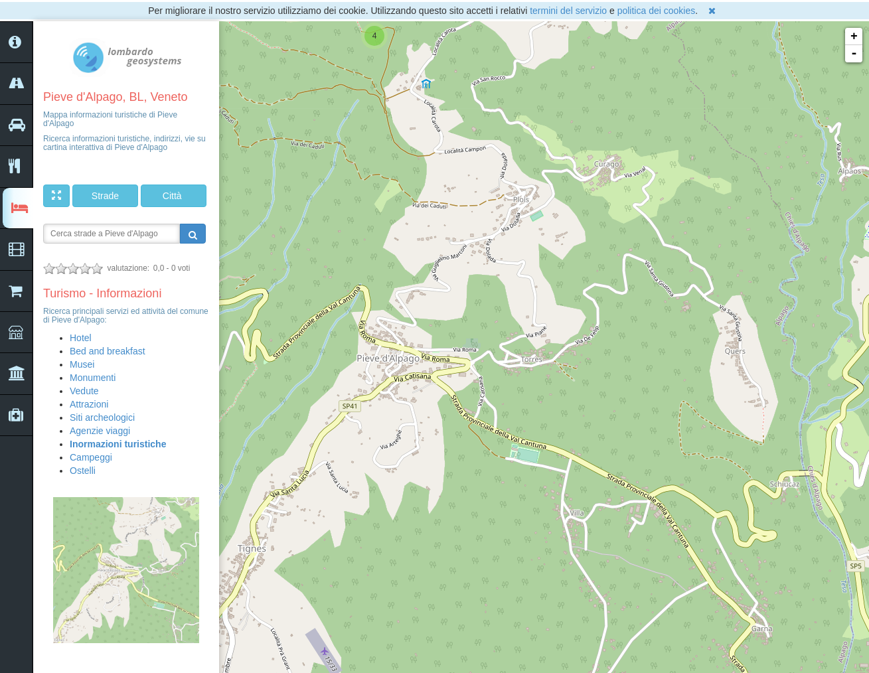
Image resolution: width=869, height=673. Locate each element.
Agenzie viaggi (100, 430)
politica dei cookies (656, 10)
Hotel (81, 338)
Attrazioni (89, 404)
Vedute (84, 391)
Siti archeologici (102, 417)
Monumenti (93, 377)
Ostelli (83, 470)
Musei (82, 364)
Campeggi (91, 457)
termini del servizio (568, 10)
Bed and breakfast (107, 351)
